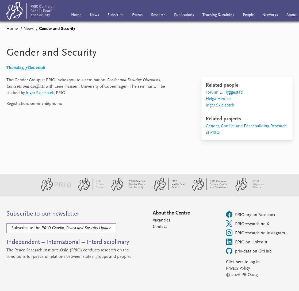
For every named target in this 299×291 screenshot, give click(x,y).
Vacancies (161, 220)
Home (76, 15)
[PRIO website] (53, 190)
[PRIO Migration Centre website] (246, 190)
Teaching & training (218, 15)
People (248, 15)
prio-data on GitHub (248, 251)
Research (158, 15)
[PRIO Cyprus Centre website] (88, 190)
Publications (184, 15)
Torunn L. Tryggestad (224, 92)
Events (137, 15)
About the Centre (171, 213)
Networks (270, 15)
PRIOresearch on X (247, 223)
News (94, 15)
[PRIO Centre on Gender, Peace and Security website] (126, 190)
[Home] (30, 12)
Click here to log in (243, 262)
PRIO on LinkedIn (246, 242)
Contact (160, 227)
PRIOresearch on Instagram (255, 232)
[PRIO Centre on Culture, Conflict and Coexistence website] (208, 190)
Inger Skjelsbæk (40, 93)
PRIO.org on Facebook (250, 214)
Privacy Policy (238, 268)
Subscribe (116, 15)
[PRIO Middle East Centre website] (167, 190)
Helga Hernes (218, 99)
